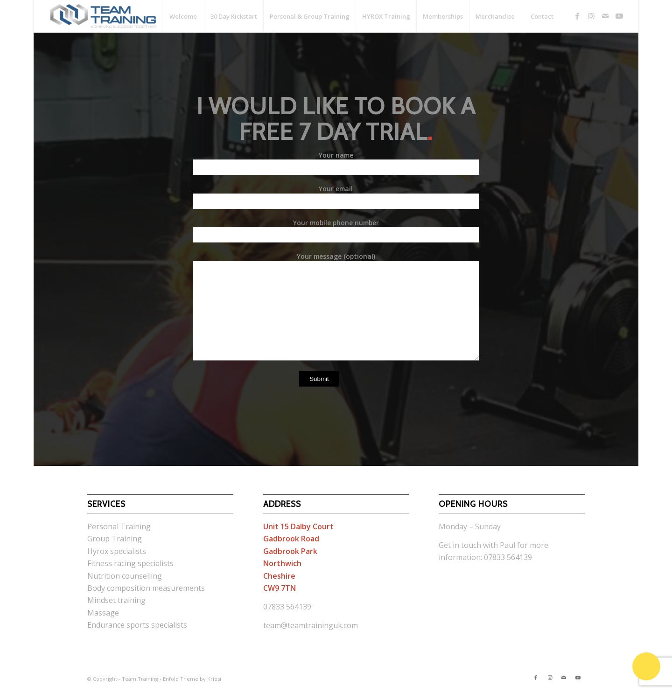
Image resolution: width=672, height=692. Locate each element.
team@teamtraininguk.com (310, 625)
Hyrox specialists (116, 551)
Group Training (114, 538)
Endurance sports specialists (137, 625)
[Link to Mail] (605, 16)
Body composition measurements (146, 588)
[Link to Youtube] (619, 16)
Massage (103, 613)
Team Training (140, 678)
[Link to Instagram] (591, 16)
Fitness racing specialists (130, 563)
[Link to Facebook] (577, 16)
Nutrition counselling (124, 576)
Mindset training (116, 600)
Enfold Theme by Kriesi (192, 678)
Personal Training (119, 526)
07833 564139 (508, 557)
